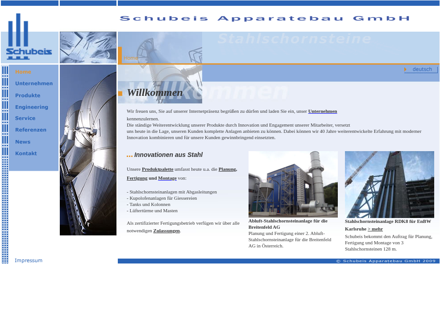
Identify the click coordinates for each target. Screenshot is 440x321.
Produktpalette (158, 169)
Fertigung (137, 178)
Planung (227, 169)
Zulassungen (167, 230)
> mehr (375, 228)
